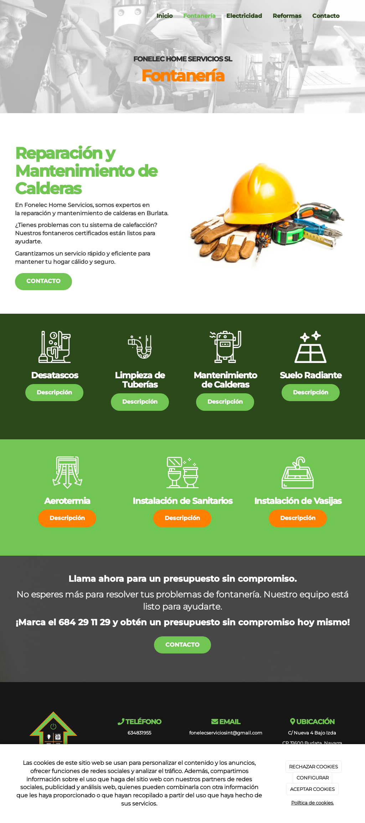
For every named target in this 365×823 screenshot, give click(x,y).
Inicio (164, 15)
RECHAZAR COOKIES (313, 766)
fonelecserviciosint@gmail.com (225, 733)
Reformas (287, 15)
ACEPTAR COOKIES (312, 789)
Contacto (325, 15)
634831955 (139, 733)
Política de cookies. (312, 803)
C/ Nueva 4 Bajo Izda (312, 733)
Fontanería (199, 15)
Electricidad (244, 15)
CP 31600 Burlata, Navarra (312, 743)
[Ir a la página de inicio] (13, 16)
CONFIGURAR (313, 778)
